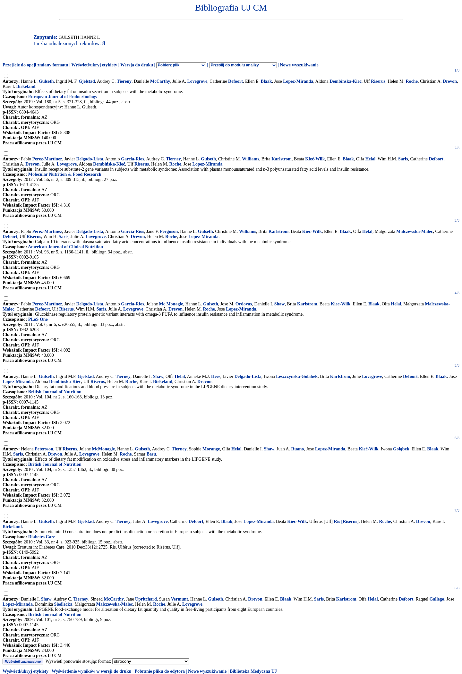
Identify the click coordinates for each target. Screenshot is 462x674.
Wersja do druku (136, 65)
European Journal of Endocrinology (63, 96)
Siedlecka (63, 604)
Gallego (437, 599)
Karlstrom (281, 159)
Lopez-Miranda (298, 81)
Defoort (235, 81)
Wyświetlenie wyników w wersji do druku (92, 671)
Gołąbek (401, 449)
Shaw (279, 304)
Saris (403, 159)
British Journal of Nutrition (54, 391)
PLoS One (38, 319)
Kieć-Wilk (315, 159)
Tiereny (124, 81)
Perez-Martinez (47, 159)
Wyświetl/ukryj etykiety (94, 65)
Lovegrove (197, 81)
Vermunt (179, 599)
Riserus (378, 81)
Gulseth (46, 81)
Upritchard (146, 599)
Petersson (44, 449)
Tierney (173, 159)
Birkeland (25, 86)
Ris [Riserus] (346, 521)
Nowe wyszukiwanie (299, 65)
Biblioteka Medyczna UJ (253, 671)
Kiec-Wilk (340, 304)
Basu (151, 454)
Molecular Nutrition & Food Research (64, 174)
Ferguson (169, 231)
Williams (250, 159)
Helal (370, 159)
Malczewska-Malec (414, 231)
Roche (412, 81)
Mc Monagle (171, 304)
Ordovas (243, 304)
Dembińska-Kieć (109, 164)
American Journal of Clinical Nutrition (65, 246)
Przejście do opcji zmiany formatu (35, 65)
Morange (211, 449)
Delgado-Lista (89, 159)
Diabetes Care (41, 536)
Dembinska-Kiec (345, 81)
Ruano (297, 449)
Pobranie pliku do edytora (159, 671)
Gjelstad (87, 81)
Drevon (450, 81)
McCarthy (160, 81)
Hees (215, 376)
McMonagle (103, 449)
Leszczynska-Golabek (297, 376)
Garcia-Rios (132, 159)
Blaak (266, 81)
